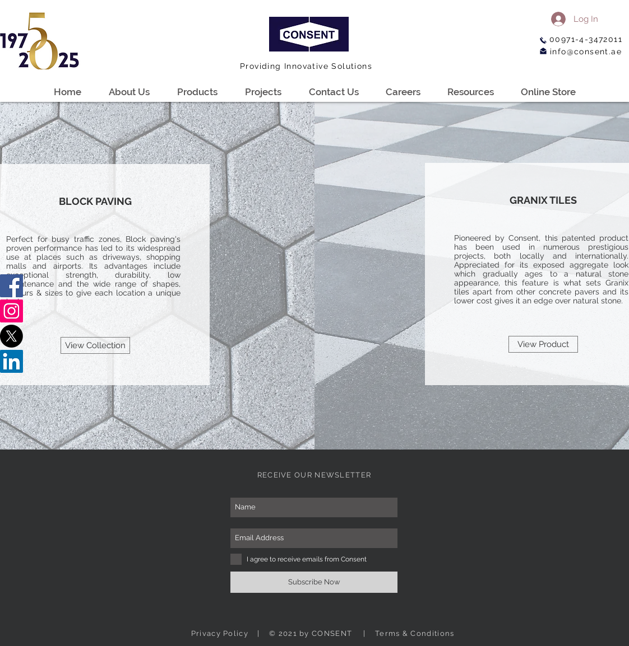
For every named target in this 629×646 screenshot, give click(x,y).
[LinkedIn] (11, 361)
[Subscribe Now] (313, 582)
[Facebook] (11, 285)
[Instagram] (11, 310)
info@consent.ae (586, 51)
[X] (11, 336)
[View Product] (543, 344)
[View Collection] (95, 345)
